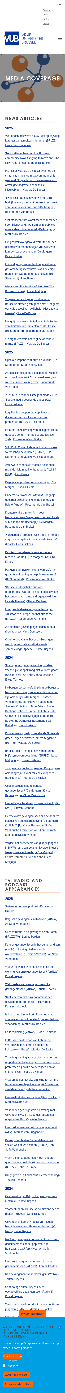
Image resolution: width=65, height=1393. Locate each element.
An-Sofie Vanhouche (35, 675)
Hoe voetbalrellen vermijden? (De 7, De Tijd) (31, 1097)
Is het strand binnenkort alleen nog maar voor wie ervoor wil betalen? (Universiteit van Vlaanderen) (32, 1019)
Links (46, 19)
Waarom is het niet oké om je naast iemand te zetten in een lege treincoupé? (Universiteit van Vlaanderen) (32, 1084)
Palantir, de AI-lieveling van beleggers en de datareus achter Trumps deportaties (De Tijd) (31, 434)
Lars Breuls (28, 278)
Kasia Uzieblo (13, 256)
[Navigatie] (60, 38)
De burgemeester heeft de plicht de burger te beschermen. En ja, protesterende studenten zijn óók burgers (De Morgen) (32, 692)
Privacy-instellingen (32, 1313)
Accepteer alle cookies (18, 1384)
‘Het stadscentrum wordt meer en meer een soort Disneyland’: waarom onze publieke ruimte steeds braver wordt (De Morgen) (31, 224)
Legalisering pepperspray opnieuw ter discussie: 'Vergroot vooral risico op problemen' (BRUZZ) (28, 417)
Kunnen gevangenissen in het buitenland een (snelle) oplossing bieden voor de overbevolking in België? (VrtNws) (32, 949)
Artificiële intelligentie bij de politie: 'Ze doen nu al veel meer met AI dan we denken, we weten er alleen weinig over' (31, 377)
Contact (47, 10)
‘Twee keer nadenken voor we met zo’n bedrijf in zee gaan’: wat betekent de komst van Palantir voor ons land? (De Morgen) (31, 202)
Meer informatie (12, 1356)
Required (12, 1361)
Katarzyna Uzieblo (32, 364)
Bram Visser (38, 706)
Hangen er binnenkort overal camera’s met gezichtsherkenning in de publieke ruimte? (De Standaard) (30, 574)
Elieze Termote (14, 679)
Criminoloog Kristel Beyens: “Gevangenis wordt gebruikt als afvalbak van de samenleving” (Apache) (30, 644)
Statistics (12, 1366)
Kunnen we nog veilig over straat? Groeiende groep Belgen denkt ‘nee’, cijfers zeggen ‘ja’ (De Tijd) (32, 738)
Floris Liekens (14, 404)
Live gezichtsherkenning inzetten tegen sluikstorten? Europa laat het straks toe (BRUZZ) (29, 614)
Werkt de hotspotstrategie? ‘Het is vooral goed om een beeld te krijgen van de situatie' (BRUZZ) (32, 1162)
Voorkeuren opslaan (16, 1375)
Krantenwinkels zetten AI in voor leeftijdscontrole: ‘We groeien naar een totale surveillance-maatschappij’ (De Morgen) (32, 517)
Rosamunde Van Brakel (19, 211)
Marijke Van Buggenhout (38, 456)
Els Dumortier (23, 720)
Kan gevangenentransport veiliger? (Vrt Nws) (32, 1274)
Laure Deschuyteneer (18, 145)
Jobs (45, 14)
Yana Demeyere (32, 631)
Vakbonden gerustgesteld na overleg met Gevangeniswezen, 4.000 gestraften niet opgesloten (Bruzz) (30, 1114)
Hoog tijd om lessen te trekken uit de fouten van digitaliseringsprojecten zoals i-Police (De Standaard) (31, 326)
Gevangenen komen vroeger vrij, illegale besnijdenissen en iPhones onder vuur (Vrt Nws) (30, 1226)
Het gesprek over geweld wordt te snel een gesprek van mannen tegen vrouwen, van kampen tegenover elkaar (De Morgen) (30, 246)
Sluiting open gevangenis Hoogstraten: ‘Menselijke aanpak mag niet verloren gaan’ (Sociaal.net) (31, 670)
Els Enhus (38, 422)
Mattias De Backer (39, 162)
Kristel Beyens (44, 649)
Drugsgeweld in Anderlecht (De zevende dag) (32, 1175)
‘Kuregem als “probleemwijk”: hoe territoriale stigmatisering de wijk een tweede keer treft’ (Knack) (32, 539)
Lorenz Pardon (31, 936)
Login (46, 23)
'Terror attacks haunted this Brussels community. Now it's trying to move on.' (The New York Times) (32, 158)
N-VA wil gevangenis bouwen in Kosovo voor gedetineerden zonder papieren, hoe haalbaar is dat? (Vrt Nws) (32, 1244)
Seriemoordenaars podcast (21, 906)
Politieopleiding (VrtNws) (20, 1032)
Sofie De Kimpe (26, 313)
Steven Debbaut (37, 601)
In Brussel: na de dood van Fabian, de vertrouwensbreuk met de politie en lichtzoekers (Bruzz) (28, 1045)
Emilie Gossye (28, 830)
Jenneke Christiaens (17, 706)
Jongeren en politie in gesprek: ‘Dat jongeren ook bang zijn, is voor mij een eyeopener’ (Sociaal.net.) (32, 773)
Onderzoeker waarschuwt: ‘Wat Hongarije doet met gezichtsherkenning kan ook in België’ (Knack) (30, 499)
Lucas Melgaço (36, 291)
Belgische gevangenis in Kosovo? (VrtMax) (31, 919)
